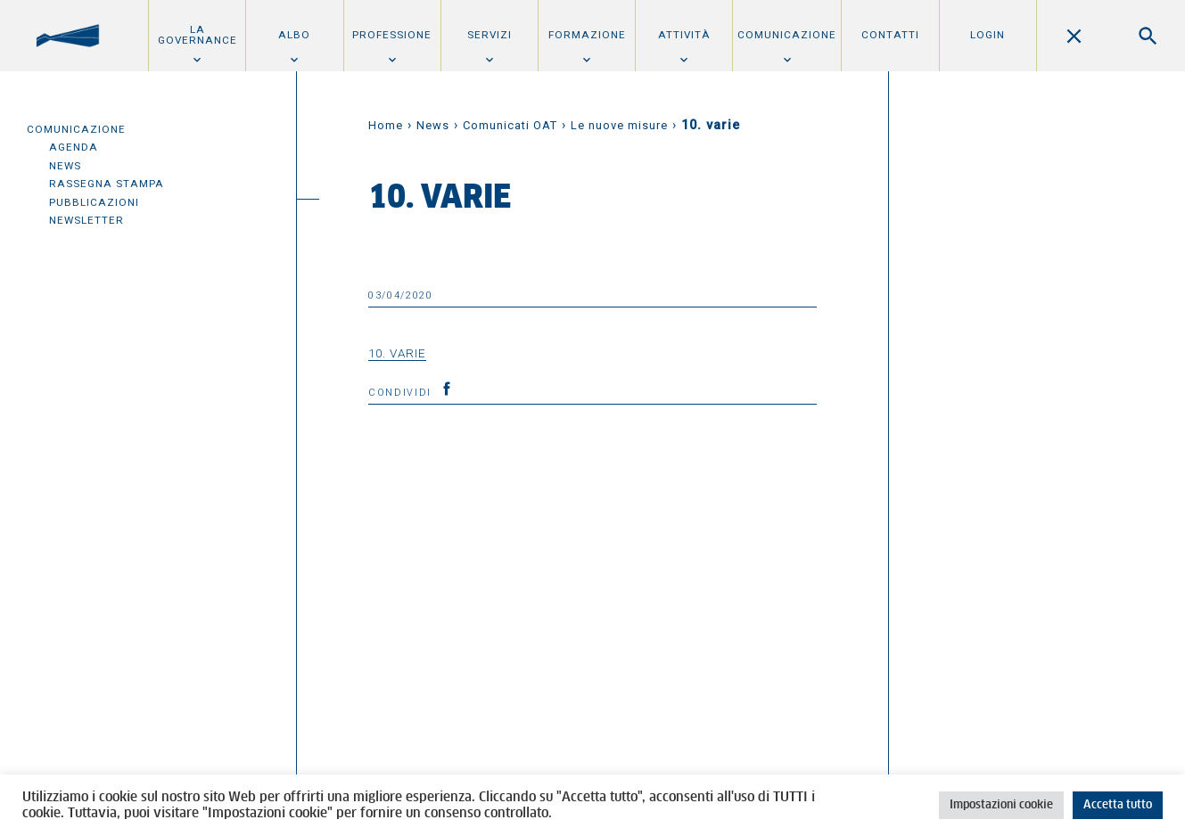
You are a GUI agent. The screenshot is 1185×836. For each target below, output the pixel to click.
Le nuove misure (619, 125)
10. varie (397, 353)
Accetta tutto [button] (1117, 805)
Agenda (73, 147)
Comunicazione (786, 35)
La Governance (197, 34)
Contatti (890, 35)
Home (385, 125)
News (65, 166)
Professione (392, 35)
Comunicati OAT (510, 125)
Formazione (587, 35)
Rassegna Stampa (106, 183)
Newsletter (86, 220)
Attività (684, 35)
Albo (294, 35)
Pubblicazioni (94, 202)
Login (987, 35)
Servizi (489, 35)
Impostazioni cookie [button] (1001, 805)
